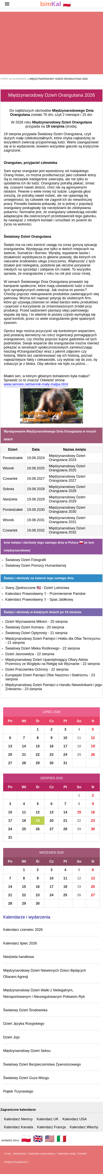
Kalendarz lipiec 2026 (20, 943)
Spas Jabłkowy (61, 599)
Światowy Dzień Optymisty (26, 633)
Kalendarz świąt (66, 1153)
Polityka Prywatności (16, 1162)
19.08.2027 (36, 479)
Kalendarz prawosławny (41, 1153)
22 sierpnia (71, 648)
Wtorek (8, 468)
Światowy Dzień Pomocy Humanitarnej (35, 565)
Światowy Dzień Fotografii (25, 560)
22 (38, 755)
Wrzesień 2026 (51, 852)
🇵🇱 (55, 4)
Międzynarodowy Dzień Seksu (27, 1051)
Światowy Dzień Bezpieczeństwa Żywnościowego (42, 1064)
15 (38, 746)
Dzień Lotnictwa (56, 588)
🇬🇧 (38, 1138)
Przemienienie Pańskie (68, 594)
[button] (7, 4)
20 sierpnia (59, 622)
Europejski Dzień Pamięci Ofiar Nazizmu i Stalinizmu (46, 675)
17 (65, 746)
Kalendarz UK (47, 1119)
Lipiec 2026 (52, 712)
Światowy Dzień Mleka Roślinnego (32, 648)
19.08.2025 (36, 468)
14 (24, 746)
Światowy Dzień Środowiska (25, 1010)
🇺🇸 (50, 1138)
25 (79, 755)
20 (10, 755)
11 (79, 738)
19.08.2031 (36, 520)
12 (93, 738)
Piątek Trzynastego (18, 1091)
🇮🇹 (61, 1138)
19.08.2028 (36, 489)
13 (10, 746)
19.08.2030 (36, 510)
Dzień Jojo (11, 1037)
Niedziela (10, 499)
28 (24, 763)
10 (65, 738)
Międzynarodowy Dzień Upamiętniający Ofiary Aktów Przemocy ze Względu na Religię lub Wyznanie (46, 662)
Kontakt (82, 1153)
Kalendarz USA (75, 1119)
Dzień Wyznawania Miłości (26, 622)
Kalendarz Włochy (84, 1127)
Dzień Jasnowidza (19, 654)
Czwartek (10, 479)
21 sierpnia (58, 633)
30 (51, 763)
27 (10, 763)
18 (79, 746)
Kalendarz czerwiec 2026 (23, 930)
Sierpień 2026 (51, 778)
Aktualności (19, 1153)
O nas (7, 1153)
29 (38, 763)
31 (65, 763)
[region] (51, 43)
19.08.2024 (36, 458)
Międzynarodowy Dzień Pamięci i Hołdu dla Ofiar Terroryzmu (52, 639)
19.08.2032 (36, 530)
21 (24, 755)
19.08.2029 (36, 499)
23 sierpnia (33, 689)
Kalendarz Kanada (18, 1127)
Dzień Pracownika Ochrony (26, 669)
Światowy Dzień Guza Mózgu (26, 1078)
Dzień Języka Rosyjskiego (23, 1024)
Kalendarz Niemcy (18, 1119)
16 (51, 746)
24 (65, 755)
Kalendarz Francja (51, 1127)
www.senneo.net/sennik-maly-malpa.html (36, 384)
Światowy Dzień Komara (24, 627)
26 (93, 755)
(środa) (61, 126)
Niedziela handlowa (18, 957)
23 (51, 755)
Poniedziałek (13, 458)
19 (93, 746)
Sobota (8, 489)
